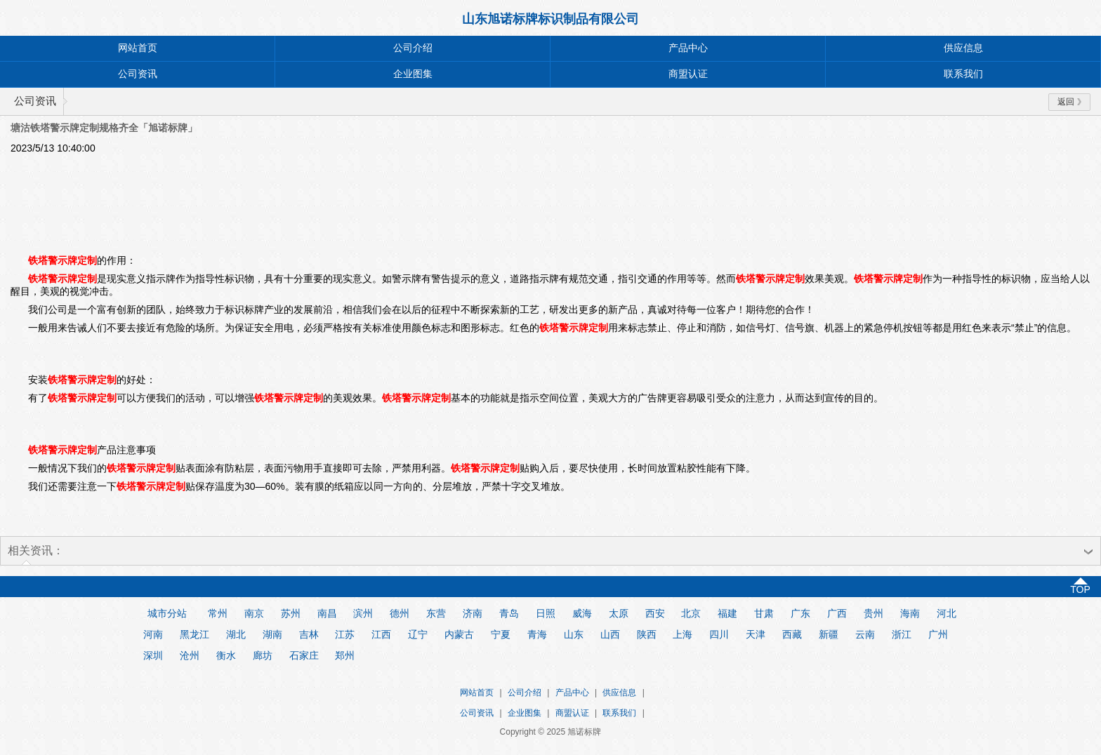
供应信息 (963, 48)
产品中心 (688, 48)
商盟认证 (688, 74)
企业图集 (413, 74)
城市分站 (167, 613)
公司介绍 (413, 48)
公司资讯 (137, 74)
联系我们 (963, 74)
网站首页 (137, 48)
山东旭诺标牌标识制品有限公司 (550, 19)
